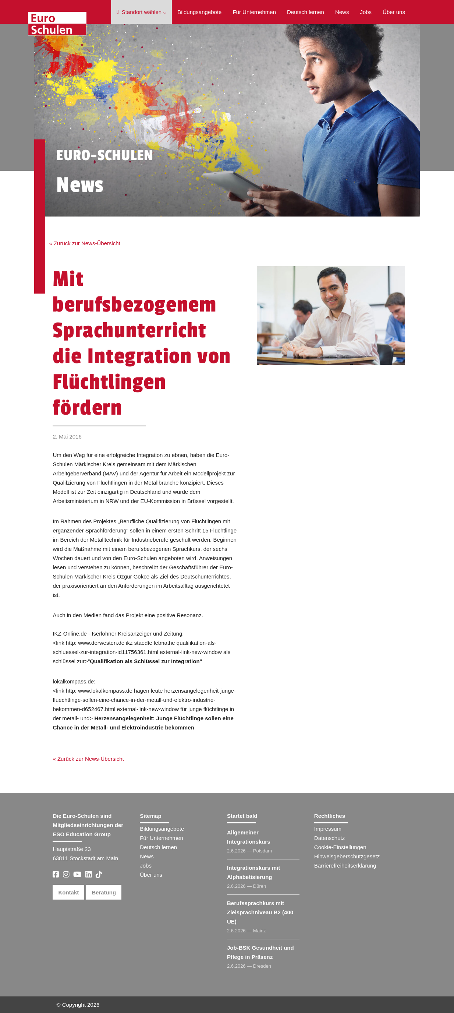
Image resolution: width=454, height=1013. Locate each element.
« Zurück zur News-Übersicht (84, 243)
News (342, 12)
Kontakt (68, 892)
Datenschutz (329, 838)
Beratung (104, 892)
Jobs (366, 12)
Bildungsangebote (199, 12)
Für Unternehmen (254, 12)
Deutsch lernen (305, 12)
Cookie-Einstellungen (340, 847)
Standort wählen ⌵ (141, 12)
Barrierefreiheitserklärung (345, 865)
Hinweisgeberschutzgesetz (347, 856)
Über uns (394, 12)
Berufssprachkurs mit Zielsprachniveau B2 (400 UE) (260, 912)
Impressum (327, 829)
